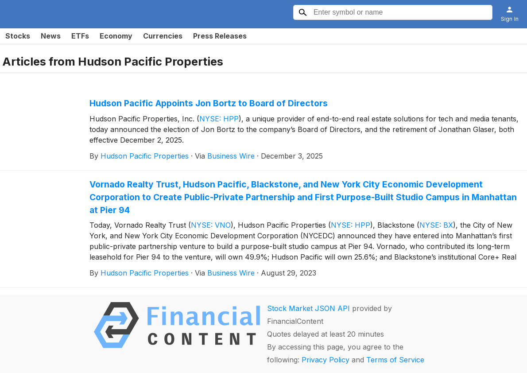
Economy (116, 35)
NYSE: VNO (211, 225)
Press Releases (220, 35)
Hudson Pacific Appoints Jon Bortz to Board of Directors (208, 103)
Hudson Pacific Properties (145, 156)
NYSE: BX (436, 225)
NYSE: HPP (219, 118)
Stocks (17, 35)
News (51, 35)
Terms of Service (395, 359)
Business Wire (231, 156)
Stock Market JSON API (308, 308)
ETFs (80, 35)
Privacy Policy (325, 359)
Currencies (162, 35)
